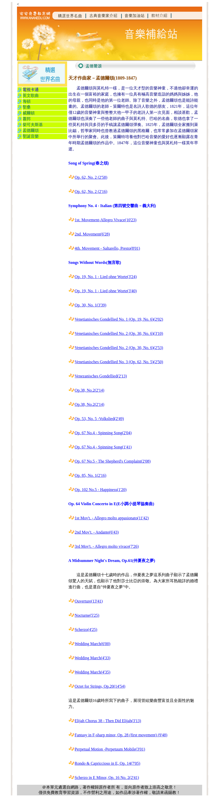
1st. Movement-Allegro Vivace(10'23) (106, 220)
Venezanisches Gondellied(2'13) (101, 376)
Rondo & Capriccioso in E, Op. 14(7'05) (107, 763)
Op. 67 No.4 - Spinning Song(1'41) (103, 447)
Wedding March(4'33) (92, 658)
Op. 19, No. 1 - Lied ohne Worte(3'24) (106, 277)
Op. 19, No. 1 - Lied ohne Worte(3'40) (106, 291)
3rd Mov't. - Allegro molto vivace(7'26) (107, 546)
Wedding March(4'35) (92, 672)
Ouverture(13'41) (89, 601)
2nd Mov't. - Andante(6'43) (97, 532)
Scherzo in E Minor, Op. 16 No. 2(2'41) (107, 777)
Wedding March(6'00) (92, 644)
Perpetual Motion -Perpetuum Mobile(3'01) (110, 749)
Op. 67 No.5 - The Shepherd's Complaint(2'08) (113, 461)
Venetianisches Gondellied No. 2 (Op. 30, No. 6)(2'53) (119, 347)
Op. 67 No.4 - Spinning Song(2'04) (103, 433)
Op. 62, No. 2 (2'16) (91, 191)
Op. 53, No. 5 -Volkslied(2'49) (99, 418)
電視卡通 (31, 89)
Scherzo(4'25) (86, 629)
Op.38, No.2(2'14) (89, 390)
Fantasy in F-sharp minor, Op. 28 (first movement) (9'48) (121, 735)
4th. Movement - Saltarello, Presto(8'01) (107, 248)
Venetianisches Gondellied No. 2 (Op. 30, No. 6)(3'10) (119, 333)
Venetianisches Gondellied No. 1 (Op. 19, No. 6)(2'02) (119, 319)
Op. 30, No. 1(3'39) (90, 305)
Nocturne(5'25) (87, 615)
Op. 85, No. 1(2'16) (90, 475)
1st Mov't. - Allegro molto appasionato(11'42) (112, 518)
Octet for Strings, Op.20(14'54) (100, 686)
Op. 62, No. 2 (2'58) (91, 177)
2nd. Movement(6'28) (92, 234)
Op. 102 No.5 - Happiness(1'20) (101, 489)
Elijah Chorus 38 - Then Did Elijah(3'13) (108, 721)
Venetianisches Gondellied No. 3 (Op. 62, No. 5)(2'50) (119, 362)
